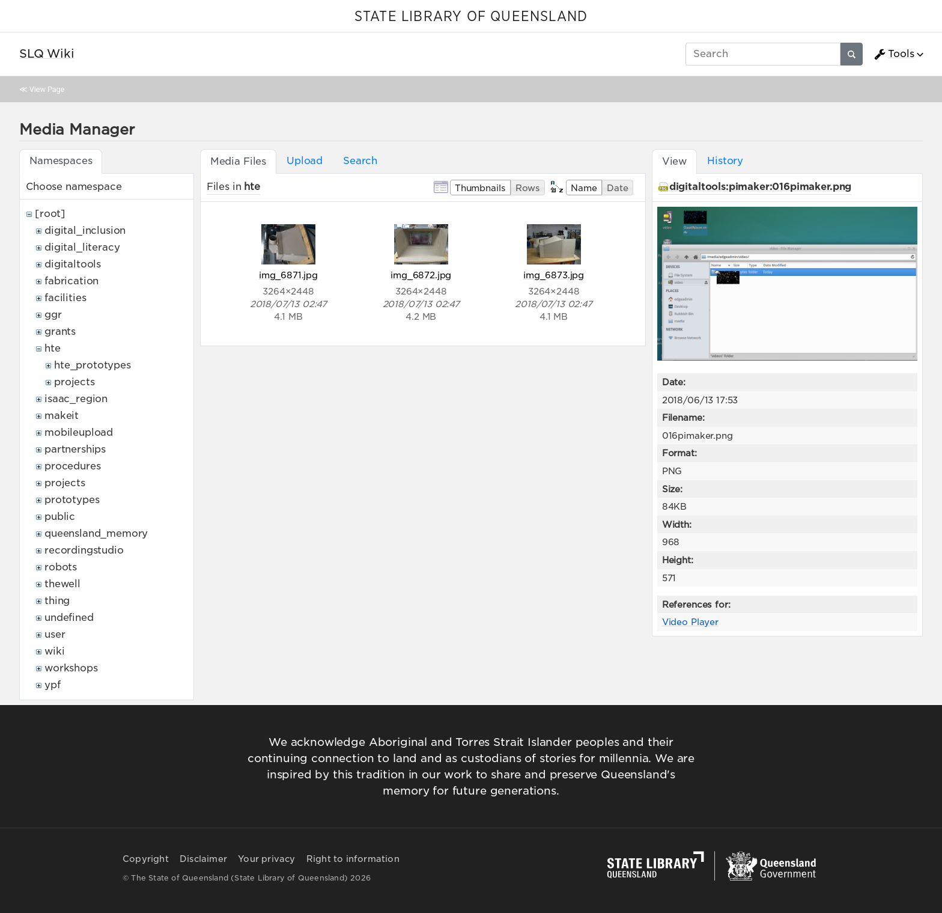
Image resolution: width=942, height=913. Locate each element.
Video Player (690, 622)
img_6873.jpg (553, 275)
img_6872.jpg (420, 275)
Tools (894, 54)
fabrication (71, 281)
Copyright (146, 859)
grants (60, 331)
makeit (61, 415)
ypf (52, 685)
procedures (72, 466)
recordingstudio (84, 550)
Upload (305, 160)
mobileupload (78, 432)
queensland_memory (96, 533)
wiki (54, 651)
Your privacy (266, 859)
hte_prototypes (92, 365)
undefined (69, 617)
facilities (65, 298)
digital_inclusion (85, 230)
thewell (62, 584)
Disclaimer (203, 859)
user (54, 634)
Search (360, 160)
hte (52, 348)
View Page (46, 89)
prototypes (71, 499)
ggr (53, 314)
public (59, 516)
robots (60, 567)
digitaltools (72, 264)
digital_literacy (82, 247)
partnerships (75, 449)
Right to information (353, 859)
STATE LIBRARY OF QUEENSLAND (471, 17)
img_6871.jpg (288, 275)
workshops (71, 668)
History (725, 160)
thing (57, 600)
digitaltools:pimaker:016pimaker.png (760, 186)
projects (74, 382)
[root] (50, 213)
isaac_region (76, 399)
